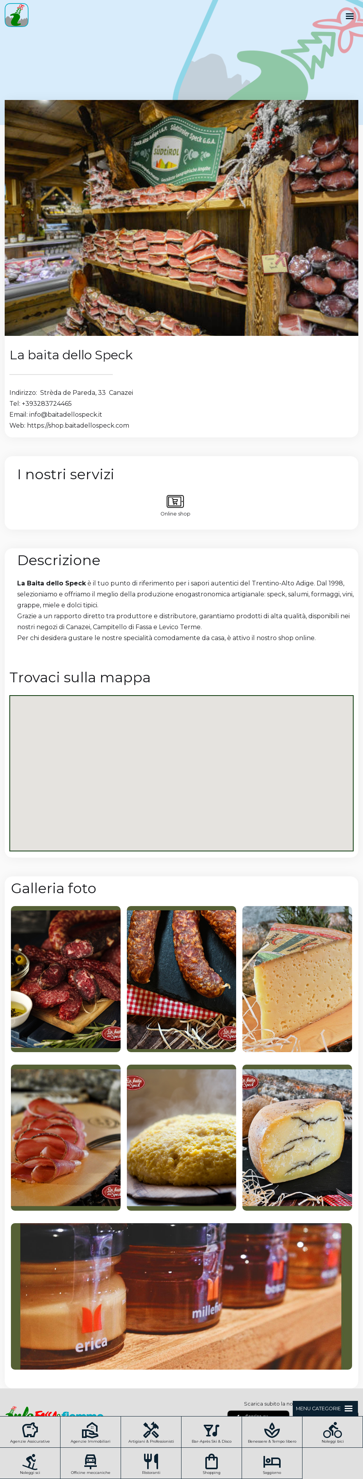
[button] (349, 16)
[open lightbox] (66, 979)
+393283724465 (47, 403)
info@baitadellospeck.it (65, 414)
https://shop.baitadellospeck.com (78, 425)
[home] (14, 16)
